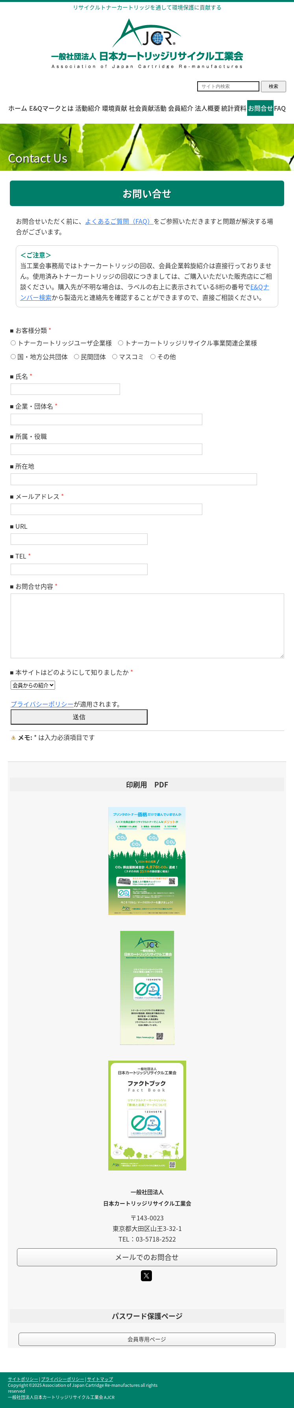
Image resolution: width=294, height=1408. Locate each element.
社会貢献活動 (147, 108)
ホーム (17, 108)
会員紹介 (180, 108)
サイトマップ (100, 1379)
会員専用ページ (147, 1339)
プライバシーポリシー (42, 704)
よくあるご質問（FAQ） (119, 221)
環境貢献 (114, 108)
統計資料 (233, 108)
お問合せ (260, 108)
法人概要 (207, 108)
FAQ (280, 108)
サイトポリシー (23, 1379)
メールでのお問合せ (147, 1257)
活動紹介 (87, 108)
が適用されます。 (67, 704)
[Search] (228, 86)
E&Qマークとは (51, 108)
